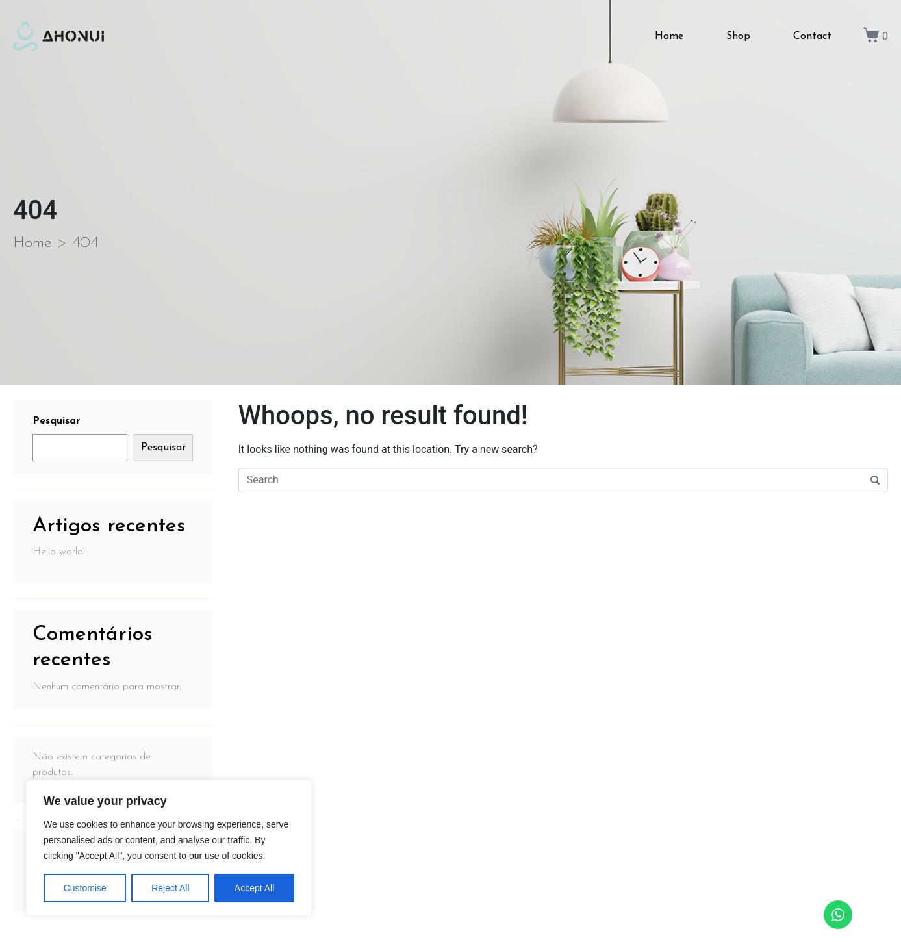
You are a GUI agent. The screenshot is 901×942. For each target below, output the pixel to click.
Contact (812, 36)
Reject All (170, 888)
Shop (738, 36)
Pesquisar (56, 421)
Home (669, 36)
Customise (85, 888)
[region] (169, 848)
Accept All (254, 888)
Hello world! (58, 551)
